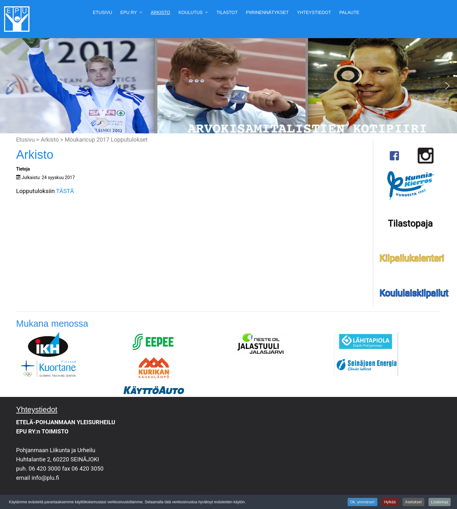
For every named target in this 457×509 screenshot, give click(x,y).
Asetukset (413, 502)
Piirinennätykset (267, 12)
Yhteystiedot (314, 12)
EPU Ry (129, 12)
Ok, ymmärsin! (362, 502)
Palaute (349, 12)
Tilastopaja (410, 223)
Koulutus (191, 12)
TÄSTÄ (65, 191)
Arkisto (160, 12)
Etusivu (102, 12)
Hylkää (390, 502)
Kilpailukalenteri (412, 258)
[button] (10, 86)
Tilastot (227, 12)
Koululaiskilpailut (414, 293)
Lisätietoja (439, 502)
